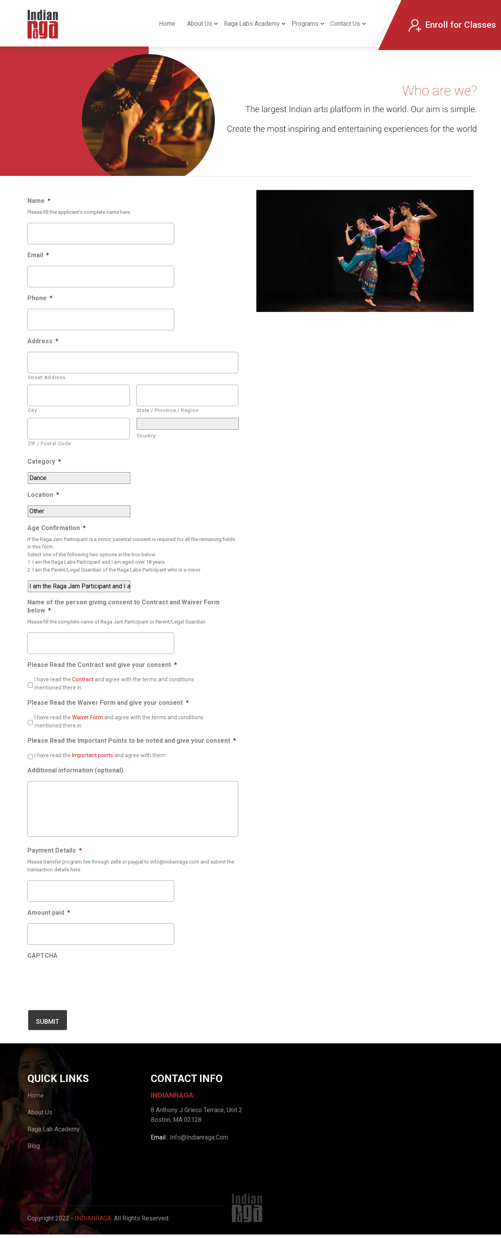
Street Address (46, 377)
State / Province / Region (168, 410)
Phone (39, 298)
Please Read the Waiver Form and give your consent (108, 702)
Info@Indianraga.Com (199, 1141)
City (32, 410)
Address (42, 341)
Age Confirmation (56, 528)
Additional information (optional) (75, 770)
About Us (199, 23)
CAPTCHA (42, 962)
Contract (83, 679)
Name (38, 200)
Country (146, 436)
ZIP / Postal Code (49, 443)
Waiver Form (88, 717)
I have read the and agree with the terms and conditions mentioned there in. (114, 683)
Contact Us (345, 23)
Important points (93, 755)
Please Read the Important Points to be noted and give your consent (131, 740)
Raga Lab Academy (53, 1132)
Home (167, 23)
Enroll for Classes (452, 25)
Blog (33, 1149)
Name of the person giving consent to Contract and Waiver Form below (123, 606)
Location (43, 494)
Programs (305, 23)
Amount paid (48, 919)
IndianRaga (93, 1221)
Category (44, 461)
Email (38, 255)
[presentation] (86, 988)
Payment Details (54, 857)
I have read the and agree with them (100, 755)
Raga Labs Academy (252, 23)
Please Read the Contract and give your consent (102, 664)
